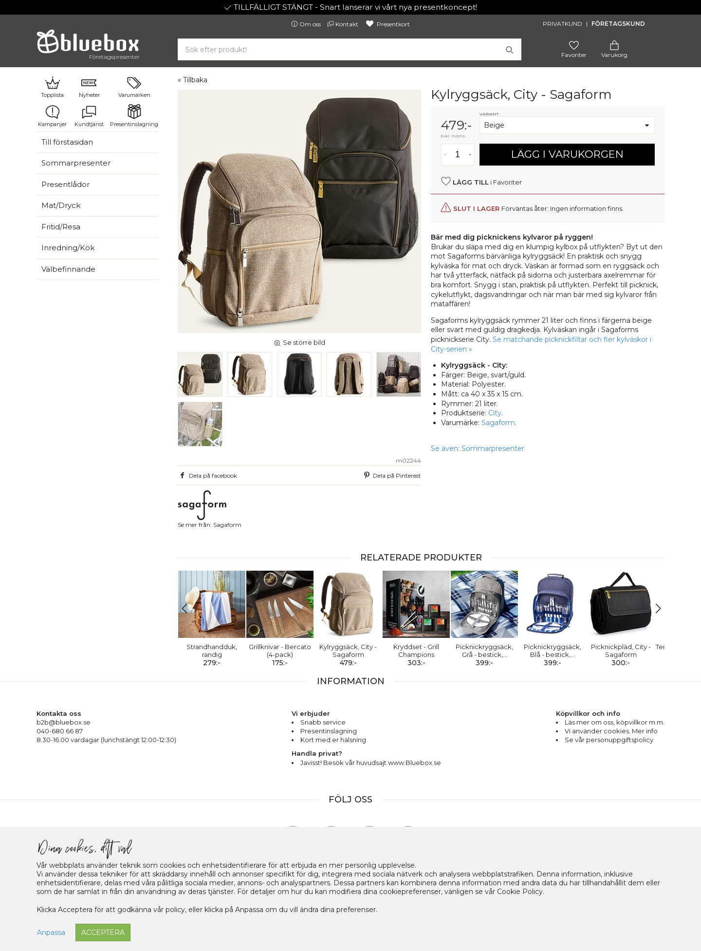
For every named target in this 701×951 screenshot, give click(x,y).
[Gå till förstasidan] (88, 44)
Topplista (52, 86)
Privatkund (562, 23)
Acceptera (103, 932)
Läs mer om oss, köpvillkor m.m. (614, 722)
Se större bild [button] (299, 342)
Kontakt (343, 24)
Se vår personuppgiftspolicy (609, 740)
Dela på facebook (207, 475)
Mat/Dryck (60, 205)
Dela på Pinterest (391, 475)
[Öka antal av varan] (470, 155)
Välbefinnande (68, 269)
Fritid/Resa (60, 226)
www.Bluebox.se (414, 762)
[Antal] (457, 154)
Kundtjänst (89, 116)
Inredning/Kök (67, 247)
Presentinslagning (134, 116)
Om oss (306, 24)
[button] (189, 608)
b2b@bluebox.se (64, 722)
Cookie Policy (520, 891)
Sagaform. (499, 422)
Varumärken (134, 86)
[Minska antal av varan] (445, 155)
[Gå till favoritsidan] (574, 44)
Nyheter (89, 86)
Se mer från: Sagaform (209, 509)
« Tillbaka (192, 79)
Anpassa (51, 932)
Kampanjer (52, 116)
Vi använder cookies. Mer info (611, 731)
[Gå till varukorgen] (614, 44)
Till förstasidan (67, 142)
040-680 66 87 (60, 731)
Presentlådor (65, 184)
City (494, 413)
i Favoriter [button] (481, 181)
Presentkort (387, 24)
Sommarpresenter (76, 163)
